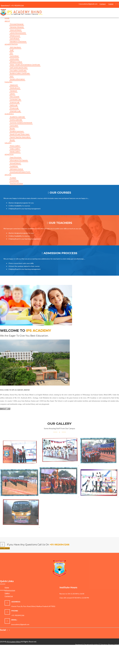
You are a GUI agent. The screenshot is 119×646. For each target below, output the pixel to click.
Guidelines (14, 166)
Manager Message (17, 27)
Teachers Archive (16, 183)
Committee (14, 56)
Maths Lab (13, 105)
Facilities (8, 82)
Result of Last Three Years (19, 134)
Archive (8, 175)
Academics (9, 114)
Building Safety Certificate (20, 73)
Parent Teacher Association (20, 137)
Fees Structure (15, 157)
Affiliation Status (16, 62)
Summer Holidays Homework (21, 122)
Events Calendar (16, 120)
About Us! (5, 409)
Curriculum (14, 125)
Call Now (5, 548)
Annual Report (15, 163)
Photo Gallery (15, 146)
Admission (9, 154)
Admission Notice (16, 169)
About (7, 21)
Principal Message (16, 24)
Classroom (14, 85)
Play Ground (14, 96)
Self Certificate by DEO (18, 67)
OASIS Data (14, 59)
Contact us (9, 596)
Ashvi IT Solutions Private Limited (106, 645)
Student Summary (17, 131)
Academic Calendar (17, 117)
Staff (11, 50)
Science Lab (14, 102)
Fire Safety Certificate (18, 70)
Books (12, 128)
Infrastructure (15, 36)
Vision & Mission (15, 30)
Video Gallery (15, 149)
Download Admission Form (20, 172)
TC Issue (13, 178)
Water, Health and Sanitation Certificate (25, 64)
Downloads (14, 180)
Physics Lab (14, 108)
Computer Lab (15, 99)
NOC (11, 76)
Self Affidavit (14, 38)
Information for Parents (19, 160)
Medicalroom (15, 88)
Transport (13, 91)
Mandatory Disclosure (18, 41)
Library (12, 93)
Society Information (17, 79)
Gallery (7, 593)
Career (110, 4)
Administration (11, 44)
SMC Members (15, 47)
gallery (8, 143)
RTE (11, 53)
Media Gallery (15, 151)
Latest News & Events (18, 33)
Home (7, 18)
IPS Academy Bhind (13, 642)
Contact (103, 4)
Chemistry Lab (15, 111)
